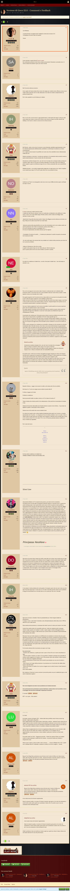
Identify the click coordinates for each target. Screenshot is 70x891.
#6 (66, 179)
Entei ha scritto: (28, 342)
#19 (66, 780)
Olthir (30, 693)
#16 (66, 682)
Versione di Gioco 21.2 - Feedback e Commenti (39, 874)
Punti (5, 47)
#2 (66, 57)
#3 (66, 85)
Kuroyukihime (47, 546)
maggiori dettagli (42, 889)
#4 (66, 114)
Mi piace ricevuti (7, 45)
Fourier (9, 12)
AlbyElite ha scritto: (29, 818)
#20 (66, 813)
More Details (61, 889)
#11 (66, 451)
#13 (66, 555)
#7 (66, 208)
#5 (66, 144)
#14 (66, 585)
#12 (66, 499)
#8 (66, 258)
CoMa (24, 211)
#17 (66, 712)
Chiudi (67, 889)
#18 (66, 753)
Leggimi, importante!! (27, 17)
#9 (66, 288)
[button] (2, 2)
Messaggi (6, 48)
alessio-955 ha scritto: (30, 785)
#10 (66, 383)
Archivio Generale (9, 877)
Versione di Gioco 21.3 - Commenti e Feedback (16, 874)
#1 (66, 27)
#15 (66, 614)
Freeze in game (40, 60)
